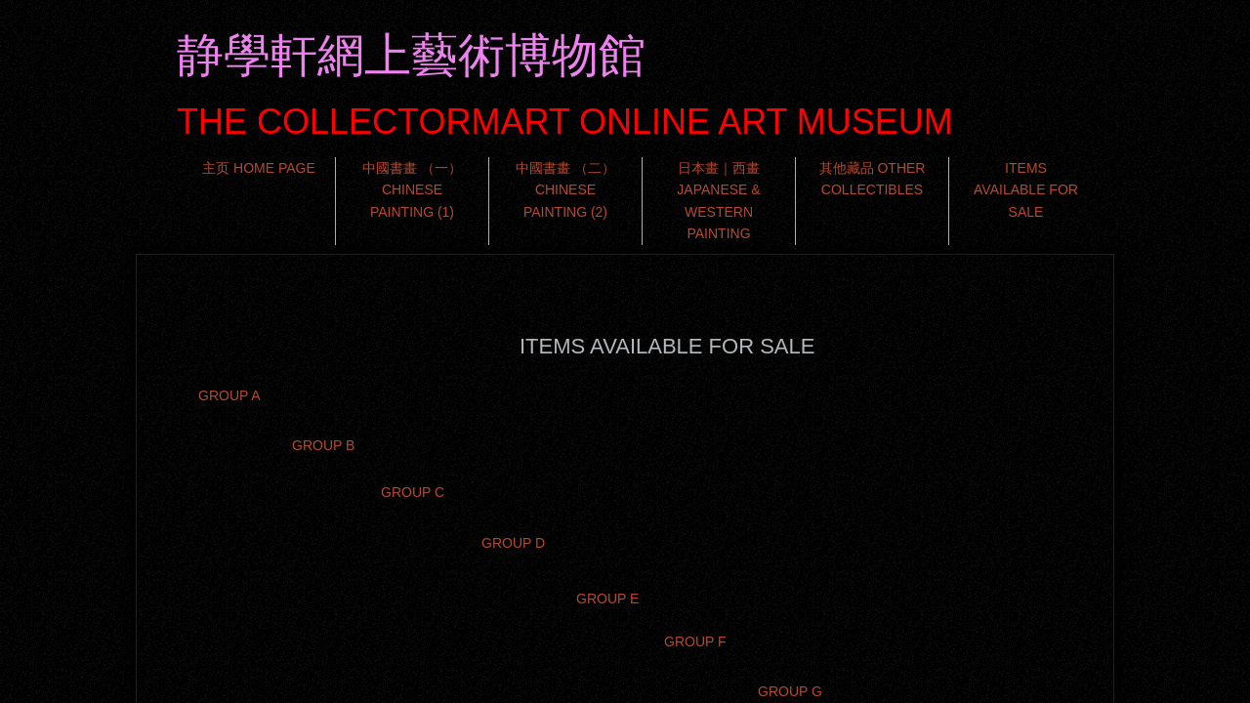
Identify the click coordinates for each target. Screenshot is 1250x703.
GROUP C (412, 492)
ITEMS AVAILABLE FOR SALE (1026, 190)
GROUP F (695, 641)
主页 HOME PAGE (258, 168)
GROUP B (323, 445)
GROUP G (790, 691)
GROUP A (229, 395)
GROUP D (513, 543)
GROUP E (607, 598)
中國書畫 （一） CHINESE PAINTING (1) (412, 190)
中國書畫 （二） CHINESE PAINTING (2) (565, 190)
